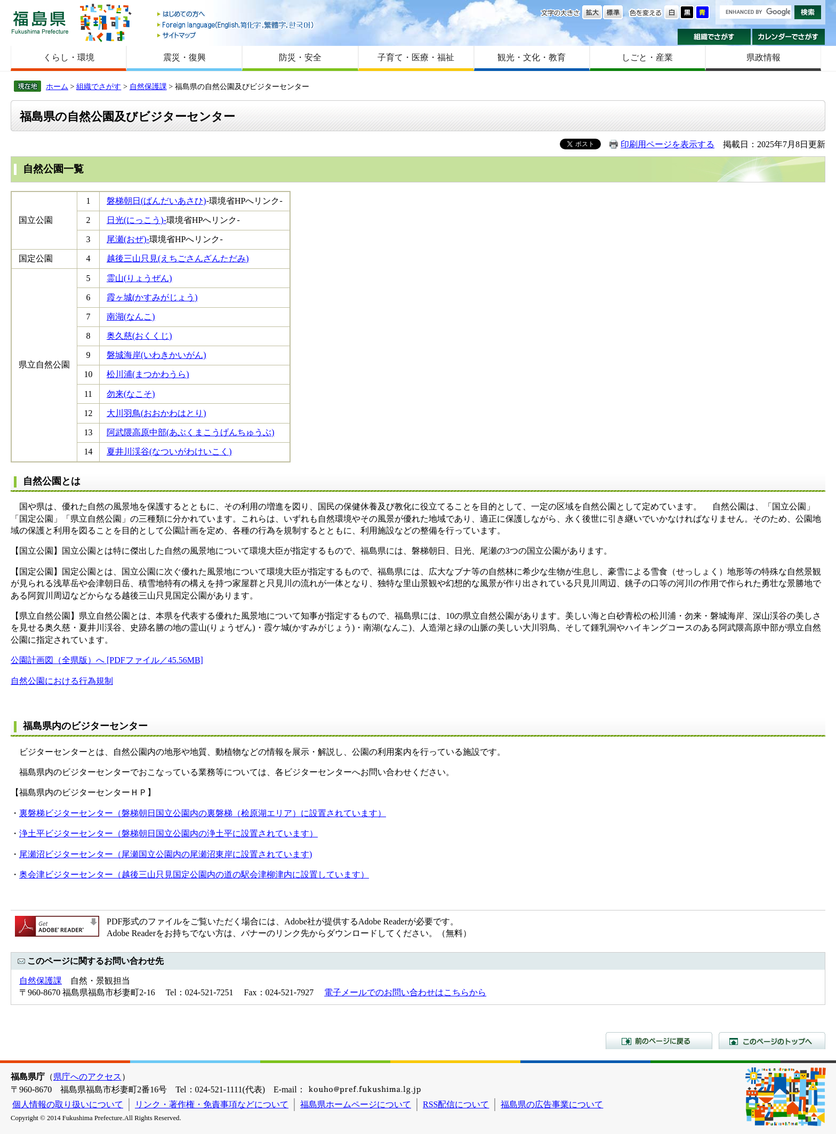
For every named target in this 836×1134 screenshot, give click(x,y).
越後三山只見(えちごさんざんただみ (176, 258)
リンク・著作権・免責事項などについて (211, 1104)
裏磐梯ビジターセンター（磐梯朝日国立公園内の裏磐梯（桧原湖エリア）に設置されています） (202, 813)
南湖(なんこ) (131, 316)
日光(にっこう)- (136, 220)
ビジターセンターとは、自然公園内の (87, 751)
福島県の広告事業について (552, 1104)
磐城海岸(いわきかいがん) (156, 355)
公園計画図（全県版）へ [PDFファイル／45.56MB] (107, 660)
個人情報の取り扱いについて (67, 1104)
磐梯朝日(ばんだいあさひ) (156, 200)
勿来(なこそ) (131, 393)
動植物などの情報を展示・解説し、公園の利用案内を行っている (339, 751)
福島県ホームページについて (355, 1104)
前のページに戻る (659, 1040)
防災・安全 (300, 57)
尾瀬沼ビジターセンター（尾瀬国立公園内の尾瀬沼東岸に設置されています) (165, 854)
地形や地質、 (189, 751)
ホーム (57, 86)
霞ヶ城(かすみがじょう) (152, 297)
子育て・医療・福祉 (415, 57)
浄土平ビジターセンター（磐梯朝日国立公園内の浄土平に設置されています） (168, 833)
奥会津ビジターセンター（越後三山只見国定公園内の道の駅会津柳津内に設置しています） (194, 874)
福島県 (40, 22)
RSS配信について (456, 1104)
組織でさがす (714, 37)
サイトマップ (236, 35)
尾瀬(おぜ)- (128, 239)
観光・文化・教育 (531, 57)
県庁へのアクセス (87, 1076)
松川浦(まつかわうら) (148, 374)
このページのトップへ (772, 1040)
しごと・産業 (647, 57)
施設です (480, 751)
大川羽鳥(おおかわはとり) (156, 413)
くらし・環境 (68, 57)
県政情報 (763, 57)
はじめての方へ (236, 15)
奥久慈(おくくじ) (139, 335)
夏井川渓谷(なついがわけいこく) (169, 451)
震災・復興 (184, 57)
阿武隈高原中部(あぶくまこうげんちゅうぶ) (191, 432)
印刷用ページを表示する (667, 144)
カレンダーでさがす (788, 37)
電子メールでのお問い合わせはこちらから (405, 992)
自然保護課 (148, 86)
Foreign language (236, 25)
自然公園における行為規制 (62, 680)
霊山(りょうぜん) (139, 278)
